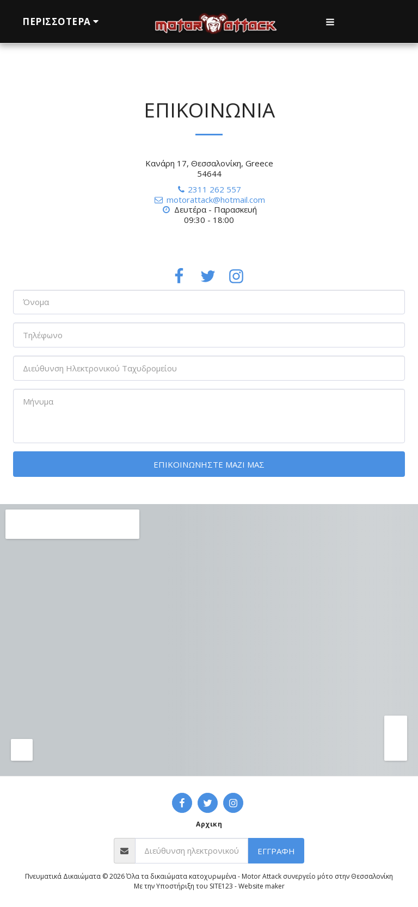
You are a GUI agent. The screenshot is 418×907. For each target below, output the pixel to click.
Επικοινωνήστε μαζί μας (209, 464)
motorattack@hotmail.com (209, 199)
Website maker (261, 886)
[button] (330, 22)
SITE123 (221, 886)
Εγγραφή (276, 851)
